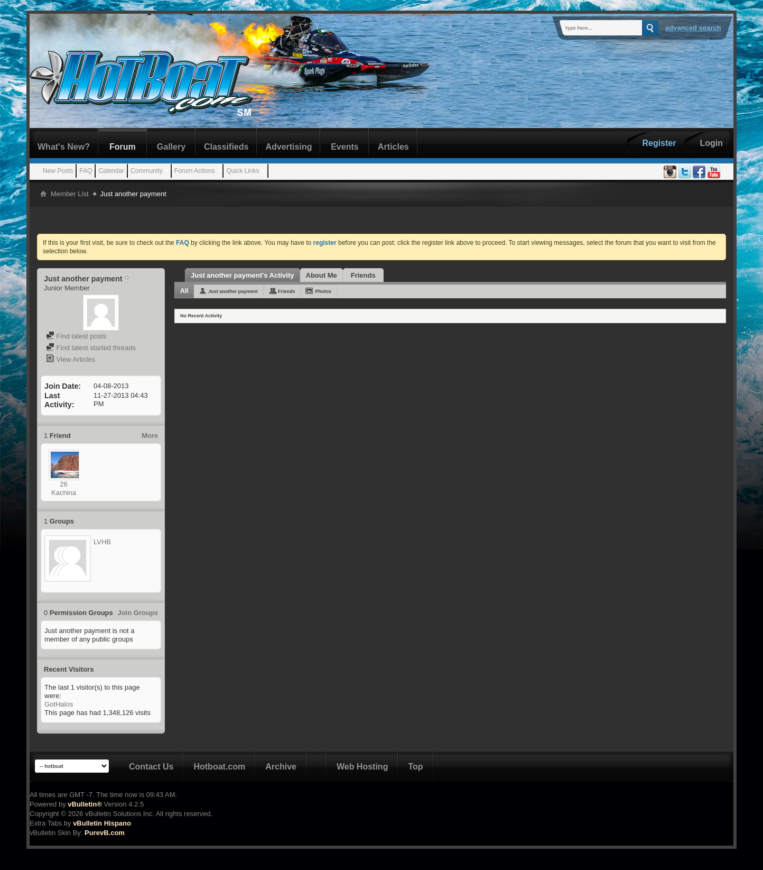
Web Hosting (362, 766)
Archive (280, 766)
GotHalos (58, 704)
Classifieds (226, 146)
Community (147, 171)
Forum (122, 146)
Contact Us (151, 766)
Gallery (171, 146)
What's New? (64, 146)
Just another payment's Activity (242, 275)
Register (659, 143)
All (184, 291)
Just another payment (233, 291)
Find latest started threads (91, 348)
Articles (393, 146)
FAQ (85, 171)
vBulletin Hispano (102, 823)
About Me (321, 275)
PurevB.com (105, 833)
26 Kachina (63, 488)
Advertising (288, 146)
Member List (70, 194)
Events (344, 146)
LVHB (102, 542)
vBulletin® (84, 804)
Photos (323, 291)
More (150, 435)
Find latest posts (76, 336)
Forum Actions (194, 171)
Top (415, 766)
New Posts (58, 171)
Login (711, 143)
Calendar (111, 171)
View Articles (70, 359)
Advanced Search (693, 28)
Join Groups (137, 613)
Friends (363, 275)
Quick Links (242, 171)
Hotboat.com (219, 766)
